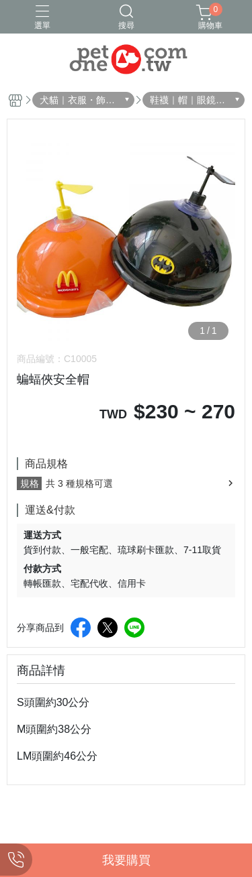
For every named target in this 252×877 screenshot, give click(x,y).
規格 (29, 483)
